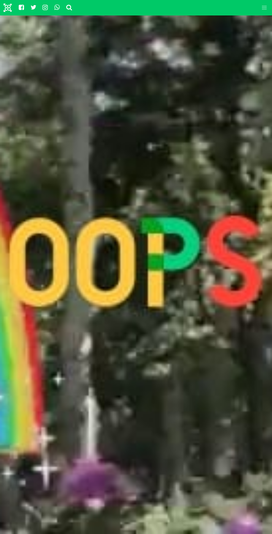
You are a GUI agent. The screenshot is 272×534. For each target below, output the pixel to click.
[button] (264, 7)
